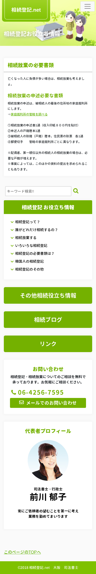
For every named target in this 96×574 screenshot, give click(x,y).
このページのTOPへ (22, 552)
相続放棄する (23, 237)
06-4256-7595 (37, 392)
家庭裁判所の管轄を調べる (29, 114)
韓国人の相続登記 (27, 261)
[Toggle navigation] (87, 6)
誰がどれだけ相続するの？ (34, 229)
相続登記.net (26, 9)
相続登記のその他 (27, 269)
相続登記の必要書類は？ (32, 253)
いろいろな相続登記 (28, 245)
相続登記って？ (25, 221)
